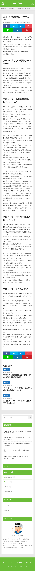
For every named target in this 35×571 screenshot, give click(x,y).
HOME (4, 8)
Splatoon (8, 491)
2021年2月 (6, 510)
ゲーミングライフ (22, 566)
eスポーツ (11, 8)
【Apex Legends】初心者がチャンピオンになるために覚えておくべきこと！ (17, 457)
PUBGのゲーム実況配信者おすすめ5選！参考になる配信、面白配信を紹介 (17, 376)
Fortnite (8, 482)
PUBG (8, 487)
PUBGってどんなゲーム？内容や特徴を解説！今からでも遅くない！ (17, 444)
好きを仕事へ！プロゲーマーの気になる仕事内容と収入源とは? (17, 402)
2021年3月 (6, 506)
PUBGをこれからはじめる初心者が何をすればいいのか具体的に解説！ (17, 438)
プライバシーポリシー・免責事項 (12, 562)
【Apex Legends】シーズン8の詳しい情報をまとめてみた (17, 450)
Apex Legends (10, 477)
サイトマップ (28, 562)
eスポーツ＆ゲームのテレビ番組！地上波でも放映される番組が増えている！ (17, 389)
